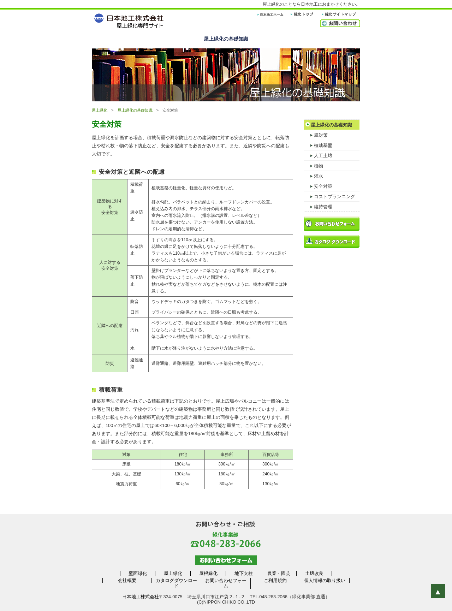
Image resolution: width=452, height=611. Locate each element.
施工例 (279, 39)
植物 (313, 164)
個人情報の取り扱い (324, 580)
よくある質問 (333, 39)
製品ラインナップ (172, 39)
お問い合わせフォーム (225, 583)
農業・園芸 (278, 573)
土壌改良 (314, 573)
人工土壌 (318, 154)
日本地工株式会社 (140, 596)
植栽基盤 (318, 144)
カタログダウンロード (176, 583)
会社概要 (127, 580)
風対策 (316, 134)
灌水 (313, 175)
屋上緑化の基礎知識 (226, 39)
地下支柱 (243, 573)
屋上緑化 (119, 39)
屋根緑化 (208, 573)
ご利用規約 (275, 580)
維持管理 (318, 205)
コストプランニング (329, 195)
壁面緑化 (138, 573)
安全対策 (318, 185)
